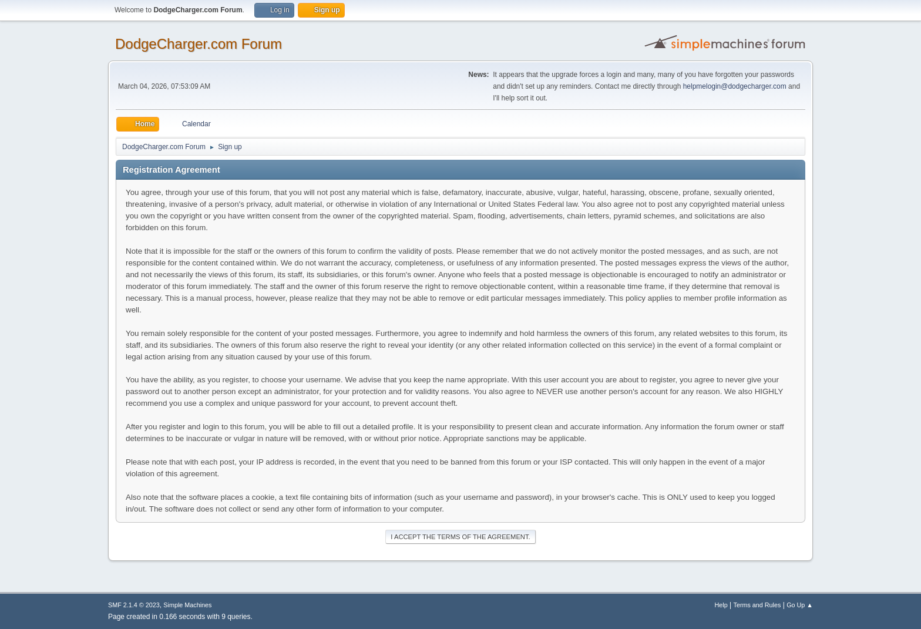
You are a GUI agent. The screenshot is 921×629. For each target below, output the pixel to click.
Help (721, 604)
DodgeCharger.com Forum (198, 44)
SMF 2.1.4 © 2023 (134, 604)
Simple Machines (187, 604)
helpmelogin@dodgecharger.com (734, 86)
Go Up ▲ (799, 604)
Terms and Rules (757, 604)
